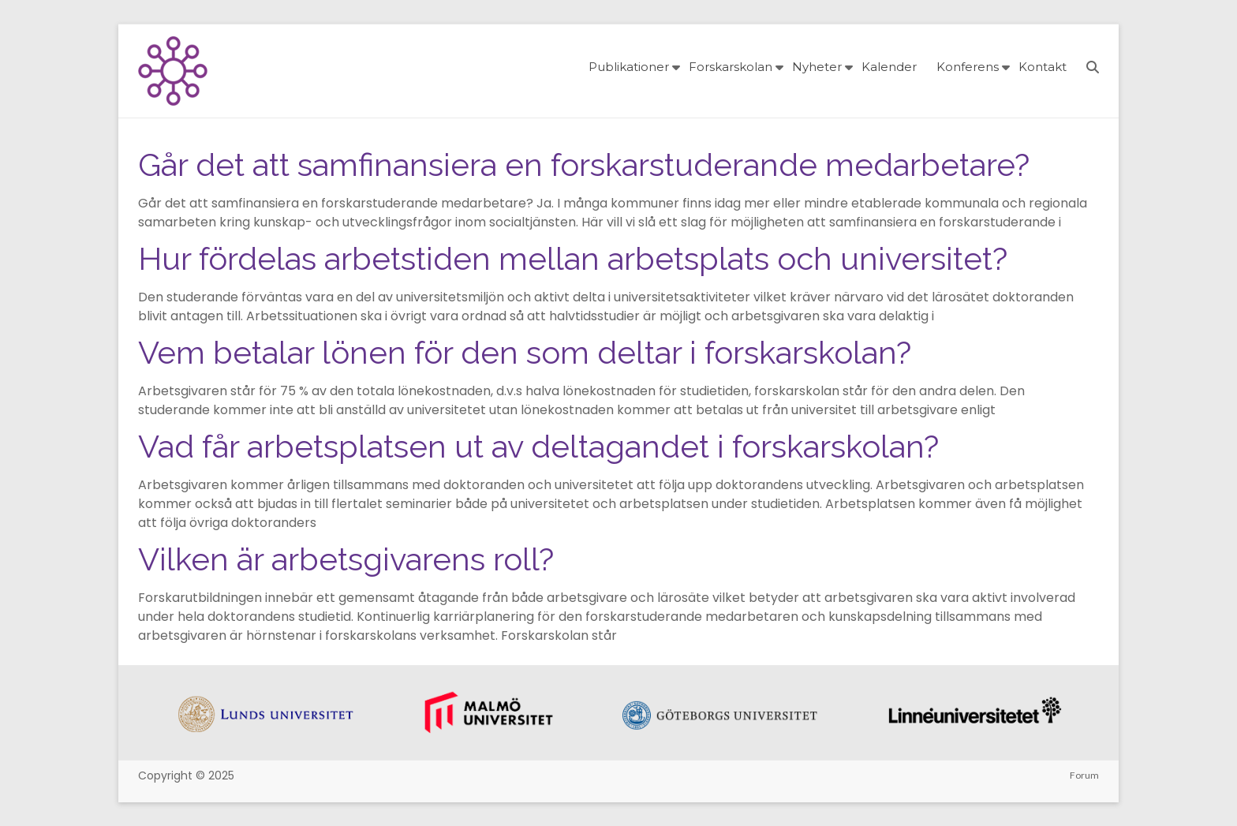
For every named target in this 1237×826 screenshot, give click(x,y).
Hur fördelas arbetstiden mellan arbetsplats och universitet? (572, 258)
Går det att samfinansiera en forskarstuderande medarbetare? (584, 164)
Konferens (967, 66)
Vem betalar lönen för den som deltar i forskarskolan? (524, 352)
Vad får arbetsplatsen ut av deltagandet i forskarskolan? (538, 446)
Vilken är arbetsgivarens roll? (346, 558)
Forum (1084, 775)
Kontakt (1042, 66)
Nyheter (817, 66)
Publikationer (629, 66)
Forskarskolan (730, 66)
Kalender (889, 66)
